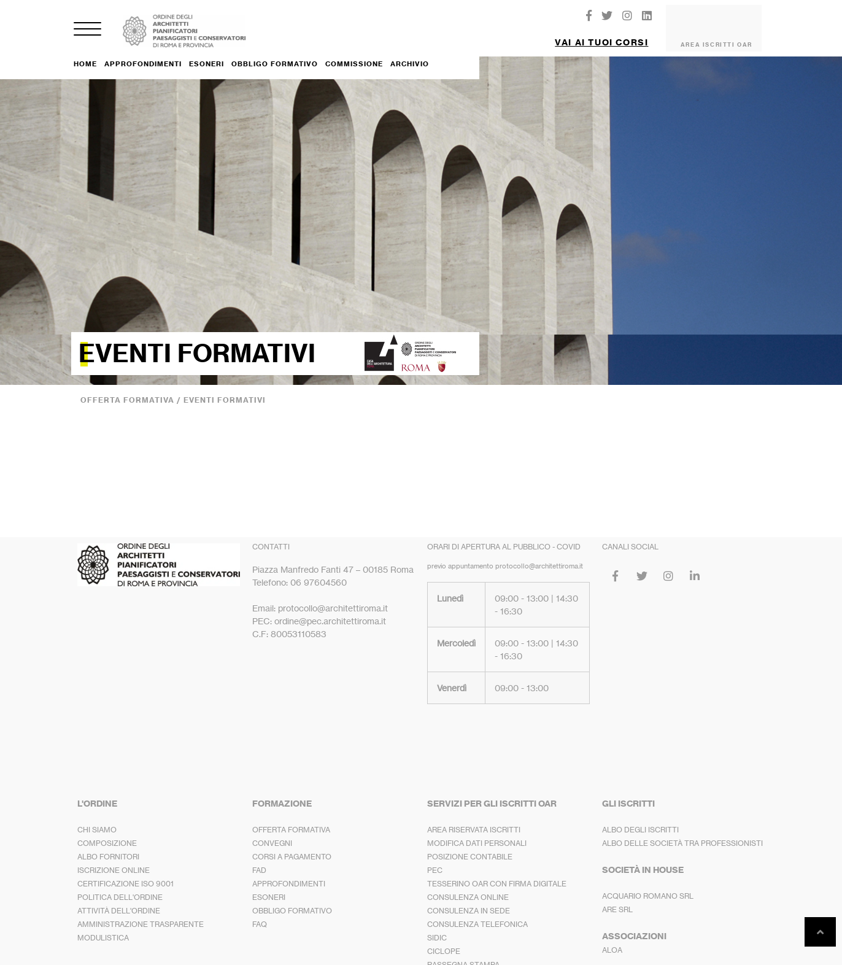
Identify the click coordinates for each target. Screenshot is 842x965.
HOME (85, 54)
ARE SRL (617, 899)
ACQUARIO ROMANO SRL (647, 886)
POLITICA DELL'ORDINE (120, 887)
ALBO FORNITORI (108, 846)
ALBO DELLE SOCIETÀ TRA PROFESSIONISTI (682, 833)
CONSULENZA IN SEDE (468, 900)
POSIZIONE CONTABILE (469, 846)
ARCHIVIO (409, 54)
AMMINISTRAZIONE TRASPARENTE (140, 914)
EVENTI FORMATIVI (224, 390)
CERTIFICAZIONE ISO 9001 (125, 873)
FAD (259, 860)
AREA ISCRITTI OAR (716, 39)
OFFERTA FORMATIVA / (131, 390)
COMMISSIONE (354, 54)
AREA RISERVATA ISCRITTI (473, 819)
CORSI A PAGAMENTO (291, 846)
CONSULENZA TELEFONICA (477, 914)
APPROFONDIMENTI (143, 54)
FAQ (259, 914)
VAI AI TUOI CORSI (601, 37)
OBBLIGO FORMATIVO (274, 54)
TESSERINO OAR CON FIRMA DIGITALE (496, 873)
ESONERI (206, 53)
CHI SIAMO (97, 819)
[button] (601, 33)
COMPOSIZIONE (107, 833)
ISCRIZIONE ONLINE (113, 860)
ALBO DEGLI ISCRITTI (640, 819)
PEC (434, 860)
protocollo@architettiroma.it (539, 556)
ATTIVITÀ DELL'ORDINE (118, 900)
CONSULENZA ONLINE (468, 887)
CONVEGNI (272, 833)
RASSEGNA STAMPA (463, 954)
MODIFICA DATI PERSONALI (477, 833)
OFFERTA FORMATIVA (291, 819)
